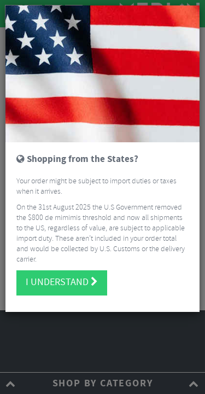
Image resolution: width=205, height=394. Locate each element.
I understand (62, 282)
